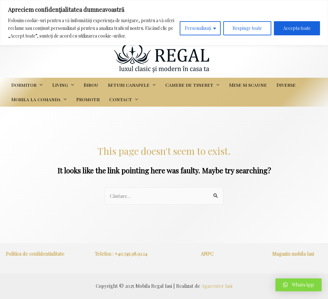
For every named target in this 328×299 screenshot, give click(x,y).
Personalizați (198, 28)
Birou (91, 85)
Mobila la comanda (36, 99)
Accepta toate (297, 28)
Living (60, 85)
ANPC (207, 254)
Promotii (88, 99)
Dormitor (24, 85)
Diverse (286, 85)
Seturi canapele (129, 85)
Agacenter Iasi (216, 286)
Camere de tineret (189, 85)
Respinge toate (247, 28)
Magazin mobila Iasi (293, 254)
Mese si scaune (248, 85)
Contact (120, 99)
